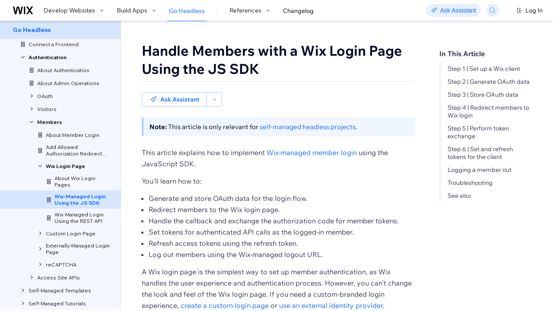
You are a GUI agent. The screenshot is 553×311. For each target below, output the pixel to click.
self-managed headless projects (308, 112)
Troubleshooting (470, 183)
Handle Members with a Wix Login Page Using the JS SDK (272, 59)
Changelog (298, 11)
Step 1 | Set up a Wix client (484, 69)
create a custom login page (225, 290)
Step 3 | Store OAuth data (483, 94)
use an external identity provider (331, 290)
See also (459, 196)
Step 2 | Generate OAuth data (489, 82)
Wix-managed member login (312, 137)
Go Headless (187, 11)
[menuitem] (60, 30)
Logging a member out (480, 170)
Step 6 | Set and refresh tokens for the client (480, 153)
